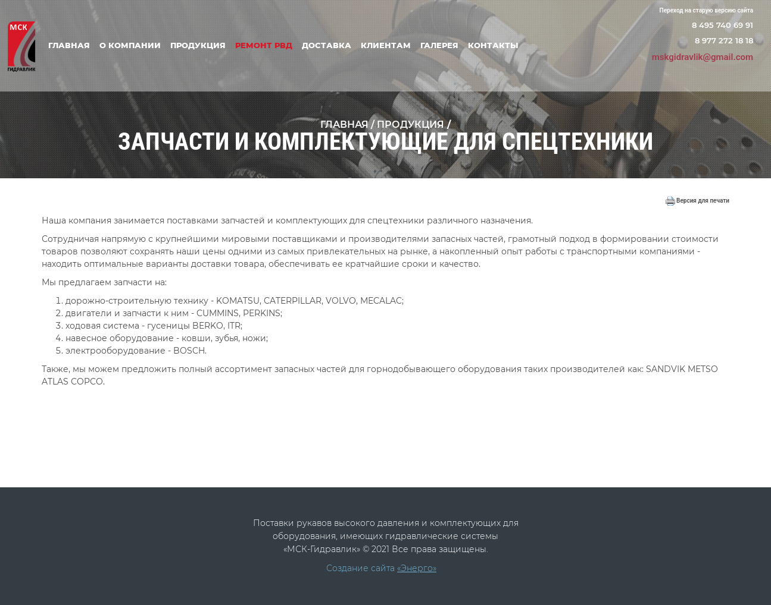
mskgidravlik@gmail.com (702, 57)
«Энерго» (416, 568)
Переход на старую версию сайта (706, 10)
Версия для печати (697, 200)
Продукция (410, 124)
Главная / (348, 124)
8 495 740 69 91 (722, 25)
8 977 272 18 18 (724, 40)
